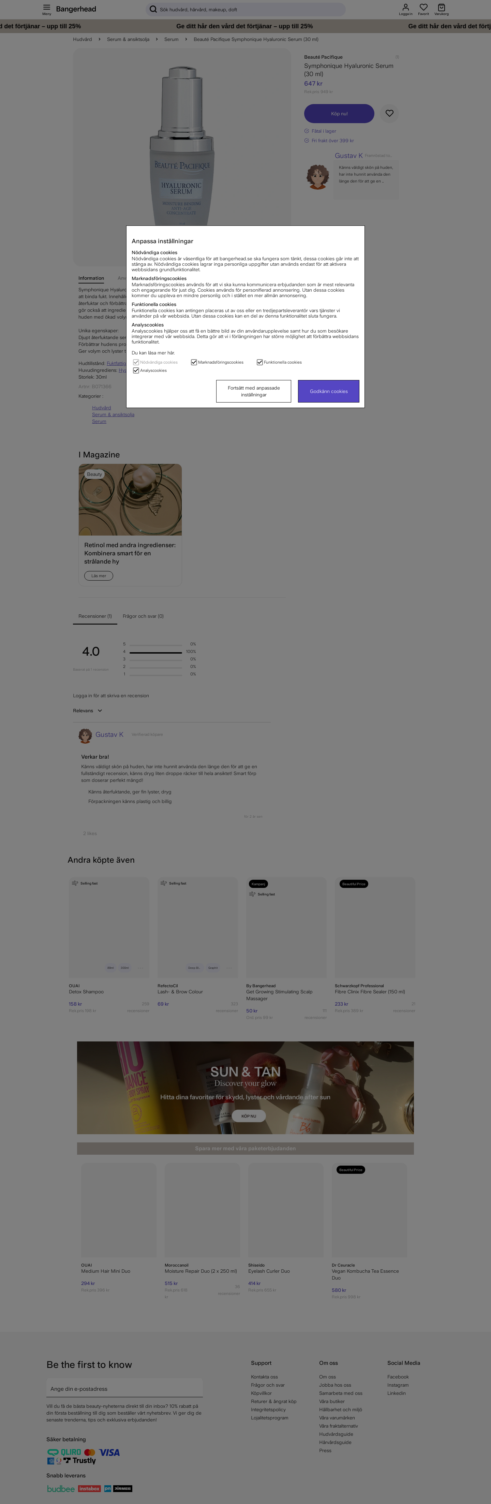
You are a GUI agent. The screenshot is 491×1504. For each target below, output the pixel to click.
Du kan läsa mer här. (153, 352)
